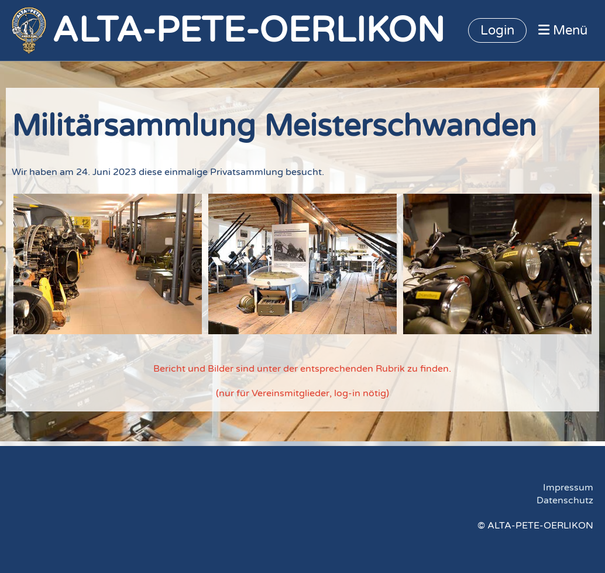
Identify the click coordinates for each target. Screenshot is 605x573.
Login (497, 30)
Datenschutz (565, 500)
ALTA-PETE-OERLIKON (248, 30)
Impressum (568, 487)
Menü (562, 30)
